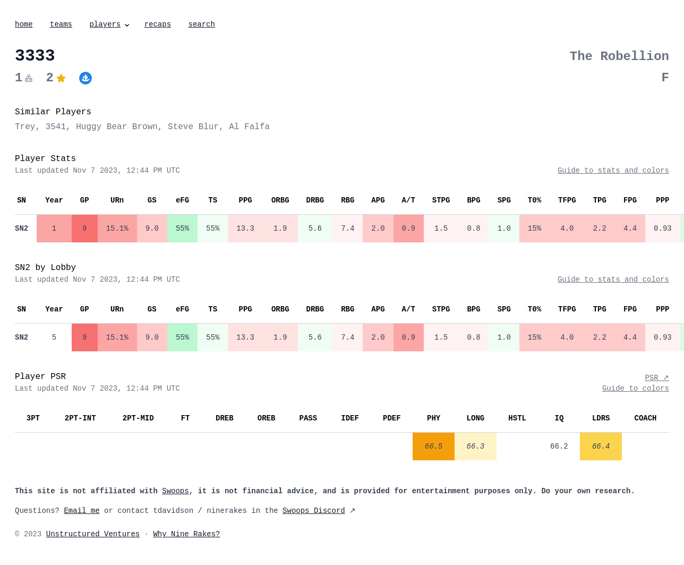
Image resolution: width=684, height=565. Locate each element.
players (110, 24)
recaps (157, 24)
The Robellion (619, 56)
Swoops (175, 491)
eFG (182, 200)
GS (152, 200)
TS (212, 200)
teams (61, 24)
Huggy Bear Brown (117, 127)
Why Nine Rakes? (186, 534)
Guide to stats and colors (613, 170)
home (24, 24)
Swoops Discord (314, 511)
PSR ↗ (657, 378)
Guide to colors (635, 388)
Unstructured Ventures (93, 534)
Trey (25, 127)
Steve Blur (193, 127)
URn (117, 200)
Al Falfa (249, 127)
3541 (56, 127)
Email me (81, 511)
